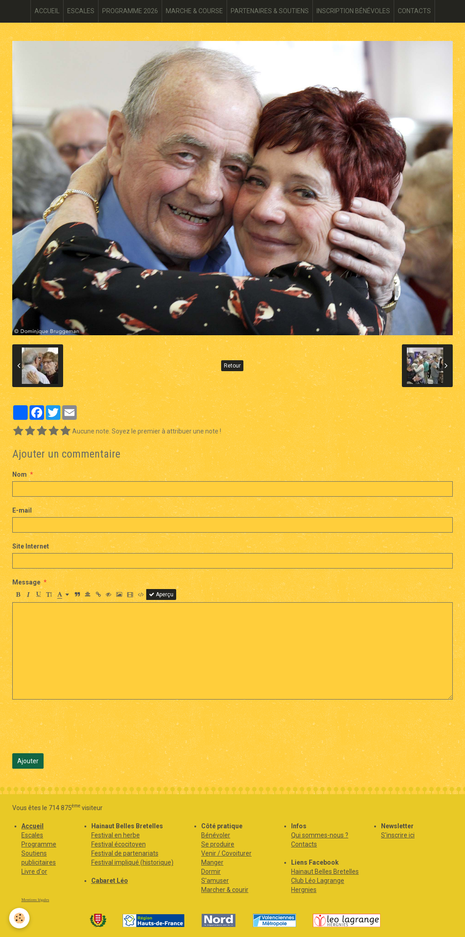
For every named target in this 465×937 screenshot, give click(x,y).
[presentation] (81, 726)
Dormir (211, 871)
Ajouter (28, 761)
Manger (212, 862)
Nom (19, 474)
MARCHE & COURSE (194, 11)
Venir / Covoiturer (226, 853)
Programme (38, 844)
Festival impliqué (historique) (132, 862)
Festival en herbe (115, 835)
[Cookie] (19, 918)
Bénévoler (215, 835)
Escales (32, 835)
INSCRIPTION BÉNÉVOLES (353, 11)
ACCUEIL (47, 11)
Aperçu (161, 594)
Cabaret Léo (109, 880)
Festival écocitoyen (118, 844)
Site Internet (30, 546)
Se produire (217, 844)
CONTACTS (414, 11)
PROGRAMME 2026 (130, 11)
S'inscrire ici (398, 835)
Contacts (304, 844)
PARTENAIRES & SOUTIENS (270, 11)
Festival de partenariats (124, 853)
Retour (232, 366)
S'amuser (215, 880)
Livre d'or (34, 871)
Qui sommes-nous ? (319, 835)
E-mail (22, 510)
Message (26, 582)
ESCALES (80, 11)
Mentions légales (35, 899)
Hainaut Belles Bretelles (325, 871)
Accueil (32, 826)
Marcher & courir (224, 889)
